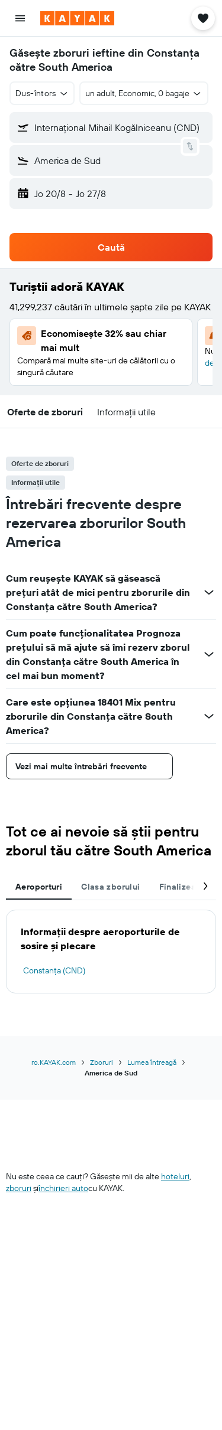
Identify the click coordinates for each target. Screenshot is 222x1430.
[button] (20, 18)
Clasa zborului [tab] (110, 886)
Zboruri (101, 1062)
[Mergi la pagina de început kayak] (77, 18)
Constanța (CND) (54, 970)
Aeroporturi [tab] (38, 886)
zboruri (18, 1188)
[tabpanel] (111, 951)
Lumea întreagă (151, 1062)
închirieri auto (63, 1188)
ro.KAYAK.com (53, 1062)
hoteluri (175, 1176)
